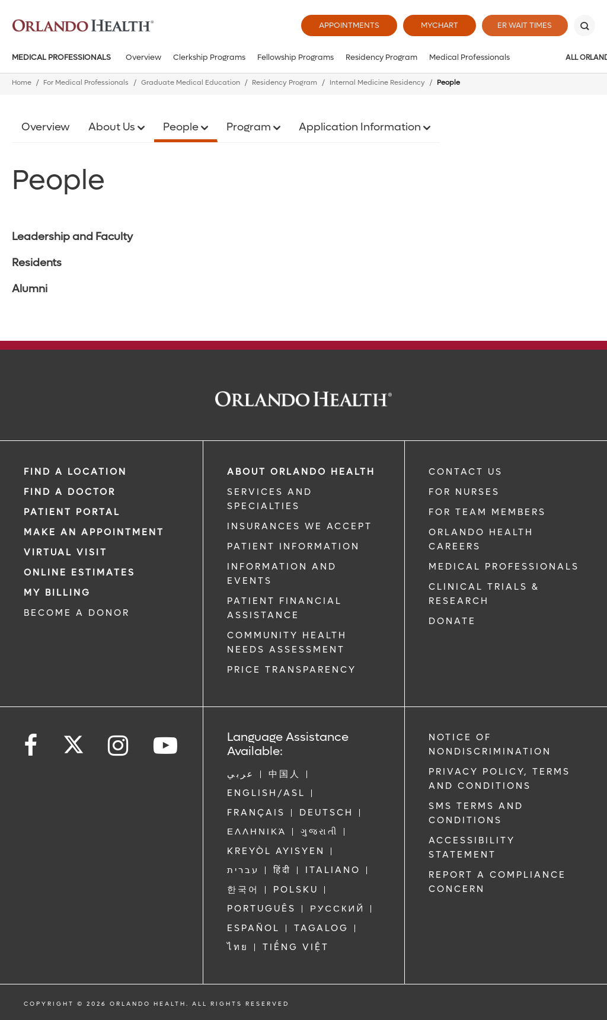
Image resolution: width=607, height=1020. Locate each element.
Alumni (29, 289)
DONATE (452, 621)
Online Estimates (79, 572)
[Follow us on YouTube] (166, 746)
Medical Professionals (61, 57)
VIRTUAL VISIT (65, 552)
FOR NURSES (464, 492)
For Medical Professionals (86, 82)
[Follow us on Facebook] (31, 746)
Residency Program (381, 57)
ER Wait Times (523, 25)
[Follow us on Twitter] (73, 741)
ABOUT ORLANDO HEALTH (301, 472)
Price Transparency (291, 670)
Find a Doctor (70, 492)
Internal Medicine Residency (377, 82)
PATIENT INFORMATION (293, 546)
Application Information (361, 127)
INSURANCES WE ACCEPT (299, 526)
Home (21, 82)
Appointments (345, 25)
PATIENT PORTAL (72, 512)
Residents (37, 263)
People (182, 127)
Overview (143, 57)
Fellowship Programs (295, 57)
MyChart (435, 25)
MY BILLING (57, 593)
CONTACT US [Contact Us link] (466, 472)
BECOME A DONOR (77, 613)
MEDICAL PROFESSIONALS (504, 567)
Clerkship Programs (209, 57)
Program (249, 127)
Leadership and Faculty (72, 237)
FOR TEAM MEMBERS (487, 512)
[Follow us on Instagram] (119, 746)
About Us (113, 127)
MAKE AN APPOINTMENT (94, 532)
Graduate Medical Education (190, 82)
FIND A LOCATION (75, 472)
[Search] (584, 25)
